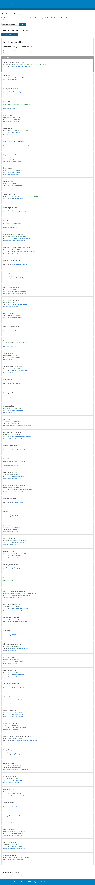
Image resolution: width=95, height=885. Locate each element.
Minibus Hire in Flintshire (8, 504)
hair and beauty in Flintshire (8, 438)
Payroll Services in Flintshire (8, 716)
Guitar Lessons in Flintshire (8, 623)
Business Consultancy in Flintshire (9, 822)
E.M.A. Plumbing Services (19, 727)
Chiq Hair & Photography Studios (21, 436)
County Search (24, 4)
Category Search (12, 4)
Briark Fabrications (17, 833)
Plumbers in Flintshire (7, 253)
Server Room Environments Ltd (21, 66)
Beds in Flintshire (6, 412)
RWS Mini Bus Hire (17, 516)
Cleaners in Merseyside (7, 465)
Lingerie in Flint (14, 663)
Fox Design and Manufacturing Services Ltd (24, 740)
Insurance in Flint (15, 174)
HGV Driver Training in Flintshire (9, 703)
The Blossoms (16, 357)
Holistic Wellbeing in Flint (20, 240)
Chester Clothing (16, 555)
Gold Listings (22, 875)
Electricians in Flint (16, 121)
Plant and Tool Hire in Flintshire (9, 293)
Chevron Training (16, 701)
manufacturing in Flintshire (8, 742)
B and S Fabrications (18, 780)
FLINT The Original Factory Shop (21, 595)
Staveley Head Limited (18, 568)
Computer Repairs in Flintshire (9, 848)
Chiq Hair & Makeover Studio (20, 608)
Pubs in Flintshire (6, 359)
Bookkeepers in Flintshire (8, 306)
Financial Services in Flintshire (9, 756)
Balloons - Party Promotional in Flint (26, 425)
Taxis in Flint (13, 214)
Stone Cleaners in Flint (18, 200)
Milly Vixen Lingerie (17, 661)
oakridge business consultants (20, 820)
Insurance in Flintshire (7, 174)
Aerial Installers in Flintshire (8, 161)
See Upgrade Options (38, 50)
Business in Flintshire (7, 81)
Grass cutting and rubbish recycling (22, 489)
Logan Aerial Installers (18, 159)
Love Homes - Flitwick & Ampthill (21, 145)
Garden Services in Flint (19, 491)
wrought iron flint (16, 793)
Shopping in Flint (19, 597)
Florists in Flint (14, 227)
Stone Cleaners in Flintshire (8, 200)
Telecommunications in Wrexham (9, 319)
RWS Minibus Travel (17, 502)
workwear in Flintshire (7, 544)
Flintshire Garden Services (19, 264)
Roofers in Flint (14, 108)
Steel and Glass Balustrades (20, 370)
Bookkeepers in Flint (17, 306)
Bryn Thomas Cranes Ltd (19, 291)
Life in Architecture (17, 582)
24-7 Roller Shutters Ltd (18, 687)
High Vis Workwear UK (18, 542)
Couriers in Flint (15, 478)
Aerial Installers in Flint (18, 161)
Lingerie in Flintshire (7, 663)
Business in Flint (15, 81)
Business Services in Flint (20, 333)
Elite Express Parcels (18, 476)
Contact (16, 882)
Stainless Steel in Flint (18, 835)
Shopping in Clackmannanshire (9, 597)
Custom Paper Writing (18, 278)
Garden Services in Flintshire (8, 491)
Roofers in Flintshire (7, 108)
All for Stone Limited (17, 198)
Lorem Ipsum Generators (19, 397)
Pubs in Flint (13, 359)
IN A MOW (14, 635)
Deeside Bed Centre (17, 410)
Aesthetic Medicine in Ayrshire (9, 280)
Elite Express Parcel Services (20, 648)
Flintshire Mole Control (18, 449)
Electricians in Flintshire (7, 121)
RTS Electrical (16, 119)
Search (43, 882)
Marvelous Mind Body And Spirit (21, 238)
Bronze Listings (5, 875)
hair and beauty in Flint (18, 438)
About (9, 882)
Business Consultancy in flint (22, 822)
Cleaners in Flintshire (7, 531)
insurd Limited (16, 172)
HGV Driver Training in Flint (21, 703)
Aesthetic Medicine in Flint (20, 280)
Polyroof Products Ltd (18, 106)
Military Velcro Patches (18, 92)
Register (36, 882)
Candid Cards (15, 423)
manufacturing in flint (18, 782)
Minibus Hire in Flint (17, 504)
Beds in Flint (13, 412)
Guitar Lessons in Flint (18, 623)
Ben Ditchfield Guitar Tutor (19, 621)
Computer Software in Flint (21, 399)
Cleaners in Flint (16, 465)
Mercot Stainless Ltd (17, 859)
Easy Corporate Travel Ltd (19, 211)
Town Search (35, 4)
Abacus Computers (17, 846)
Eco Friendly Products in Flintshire (9, 769)
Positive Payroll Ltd (17, 714)
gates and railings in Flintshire (9, 795)
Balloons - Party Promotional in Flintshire (11, 425)
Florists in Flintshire (7, 227)
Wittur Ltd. (15, 79)
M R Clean (14, 529)
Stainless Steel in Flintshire (8, 835)
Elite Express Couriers (18, 674)
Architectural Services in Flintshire (9, 584)
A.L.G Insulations (16, 767)
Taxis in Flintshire (6, 214)
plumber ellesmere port (18, 344)
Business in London (7, 95)
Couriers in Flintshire (7, 478)
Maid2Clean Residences (18, 463)
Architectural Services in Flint (22, 584)
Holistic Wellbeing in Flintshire (9, 240)
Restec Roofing (16, 132)
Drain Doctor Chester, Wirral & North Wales (24, 251)
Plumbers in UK (6, 346)
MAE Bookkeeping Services (19, 304)
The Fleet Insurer (16, 806)
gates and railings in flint (19, 795)
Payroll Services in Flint (19, 716)
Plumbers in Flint (15, 253)
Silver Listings (14, 875)
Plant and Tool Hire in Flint (21, 293)
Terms (22, 882)
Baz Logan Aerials (17, 185)
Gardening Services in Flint (21, 637)
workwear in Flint (15, 544)
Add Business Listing (10, 34)
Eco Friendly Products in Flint (22, 769)
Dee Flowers (15, 225)
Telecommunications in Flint (21, 319)
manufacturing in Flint (18, 742)
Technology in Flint (16, 68)
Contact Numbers (17, 317)
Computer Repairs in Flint (20, 848)
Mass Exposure (16, 383)
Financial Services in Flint (20, 756)
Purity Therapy (16, 754)
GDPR (29, 882)
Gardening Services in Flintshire (9, 637)
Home (3, 4)
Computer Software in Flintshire (9, 399)
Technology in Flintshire (7, 68)
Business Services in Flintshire (9, 333)
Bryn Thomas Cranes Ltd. (19, 330)
